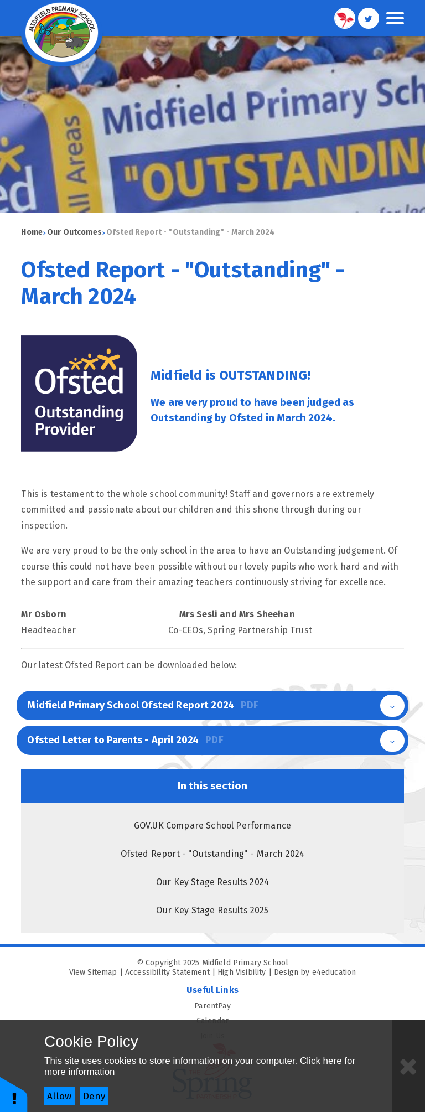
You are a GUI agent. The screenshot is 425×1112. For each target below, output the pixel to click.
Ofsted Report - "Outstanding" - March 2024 (190, 232)
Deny (94, 1096)
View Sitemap (93, 972)
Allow (59, 1096)
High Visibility (241, 972)
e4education (334, 972)
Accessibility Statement (167, 972)
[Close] (408, 1066)
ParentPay (298, 1006)
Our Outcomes (74, 232)
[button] (14, 1094)
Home (32, 232)
